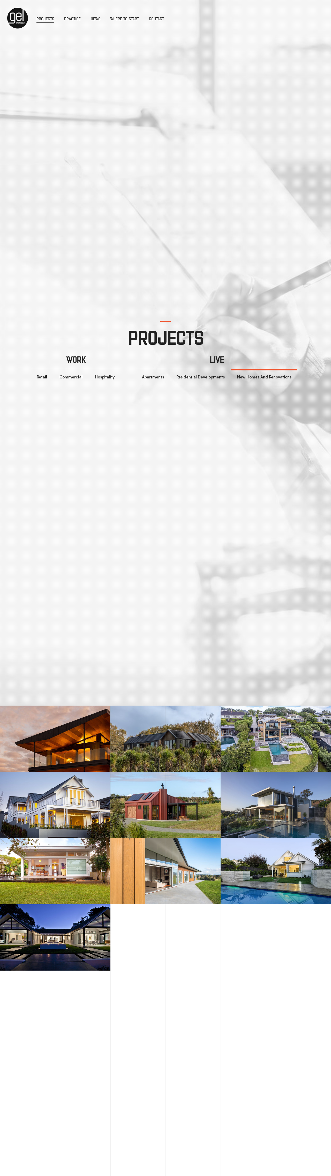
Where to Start (124, 18)
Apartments (153, 377)
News (95, 18)
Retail (42, 377)
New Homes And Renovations (264, 377)
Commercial (70, 377)
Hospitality (105, 377)
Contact (156, 18)
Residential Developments (200, 377)
